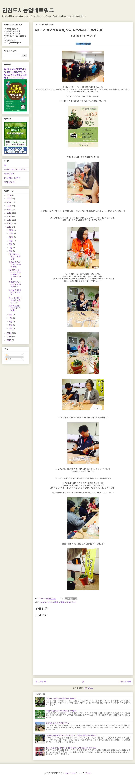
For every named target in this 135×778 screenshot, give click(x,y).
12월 (11, 230)
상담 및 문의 (9, 173)
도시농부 (43, 602)
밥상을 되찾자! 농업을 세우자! (15, 292)
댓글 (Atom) (88, 688)
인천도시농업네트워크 (28, 10)
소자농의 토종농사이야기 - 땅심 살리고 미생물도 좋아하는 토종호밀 (71, 735)
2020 (9, 209)
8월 (10, 244)
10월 (11, 237)
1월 (10, 329)
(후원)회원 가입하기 (12, 178)
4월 (10, 318)
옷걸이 (49, 602)
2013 (9, 337)
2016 (9, 223)
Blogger (88, 773)
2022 (9, 202)
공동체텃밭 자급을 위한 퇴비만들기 (15, 284)
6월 (10, 251)
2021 (9, 206)
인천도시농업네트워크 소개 (15, 169)
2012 (9, 340)
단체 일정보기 (10, 182)
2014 (9, 333)
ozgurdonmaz (70, 773)
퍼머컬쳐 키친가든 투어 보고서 (57, 723)
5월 (10, 314)
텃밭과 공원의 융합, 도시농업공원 (15, 264)
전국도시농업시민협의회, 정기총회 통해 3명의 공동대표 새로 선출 (71, 748)
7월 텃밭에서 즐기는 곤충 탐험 (14, 256)
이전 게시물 (125, 681)
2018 (9, 216)
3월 (10, 322)
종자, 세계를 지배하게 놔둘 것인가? (15, 300)
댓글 (8, 359)
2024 (9, 195)
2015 (9, 227)
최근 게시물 (40, 681)
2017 (9, 220)
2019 (9, 213)
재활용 (55, 602)
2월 (10, 325)
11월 (11, 234)
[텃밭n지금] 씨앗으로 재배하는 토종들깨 (61, 711)
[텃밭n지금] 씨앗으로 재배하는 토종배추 (61, 698)
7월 (10, 248)
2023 (9, 199)
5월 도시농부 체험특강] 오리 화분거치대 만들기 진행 (15, 274)
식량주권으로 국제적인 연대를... (14, 308)
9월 (10, 241)
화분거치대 (71, 602)
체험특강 (62, 602)
